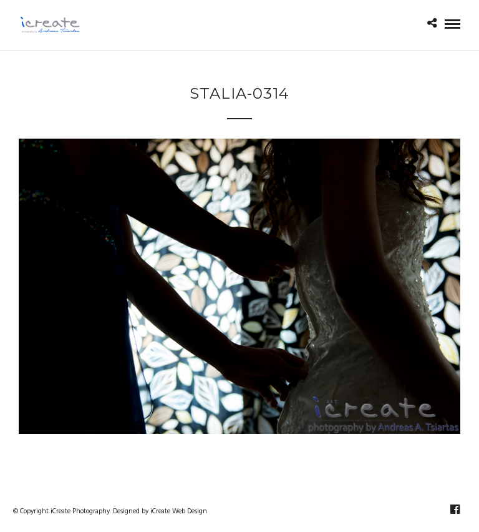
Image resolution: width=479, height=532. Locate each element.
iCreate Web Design (178, 511)
